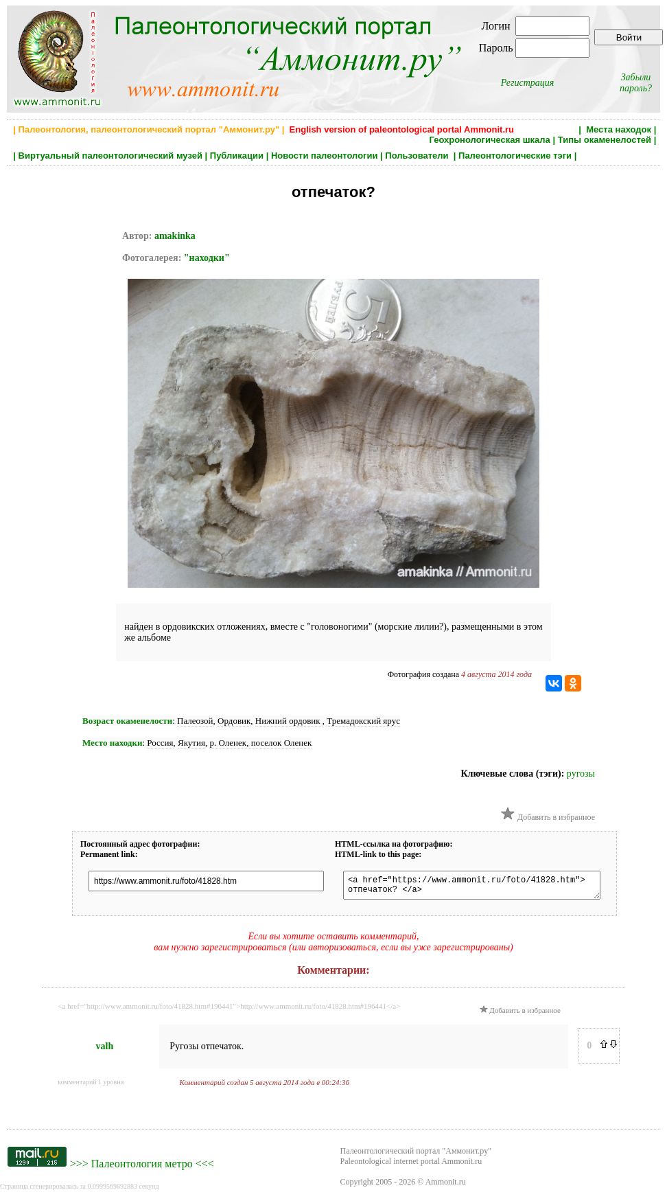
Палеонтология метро (142, 1168)
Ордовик (234, 721)
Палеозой (195, 721)
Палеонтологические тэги (515, 155)
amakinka (175, 236)
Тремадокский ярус (363, 721)
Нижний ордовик (289, 721)
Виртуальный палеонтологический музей (110, 155)
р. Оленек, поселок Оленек (260, 742)
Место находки (112, 742)
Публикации (237, 155)
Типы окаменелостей (604, 140)
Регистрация (527, 83)
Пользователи (418, 155)
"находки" (207, 258)
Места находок (618, 129)
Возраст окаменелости (127, 721)
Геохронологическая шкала (489, 140)
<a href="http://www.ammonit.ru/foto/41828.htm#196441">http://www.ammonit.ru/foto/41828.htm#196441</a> (229, 1010)
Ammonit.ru (445, 1186)
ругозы (581, 773)
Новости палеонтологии (324, 155)
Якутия (191, 742)
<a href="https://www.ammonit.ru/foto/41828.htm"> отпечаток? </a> (485, 887)
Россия (160, 742)
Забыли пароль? (636, 82)
